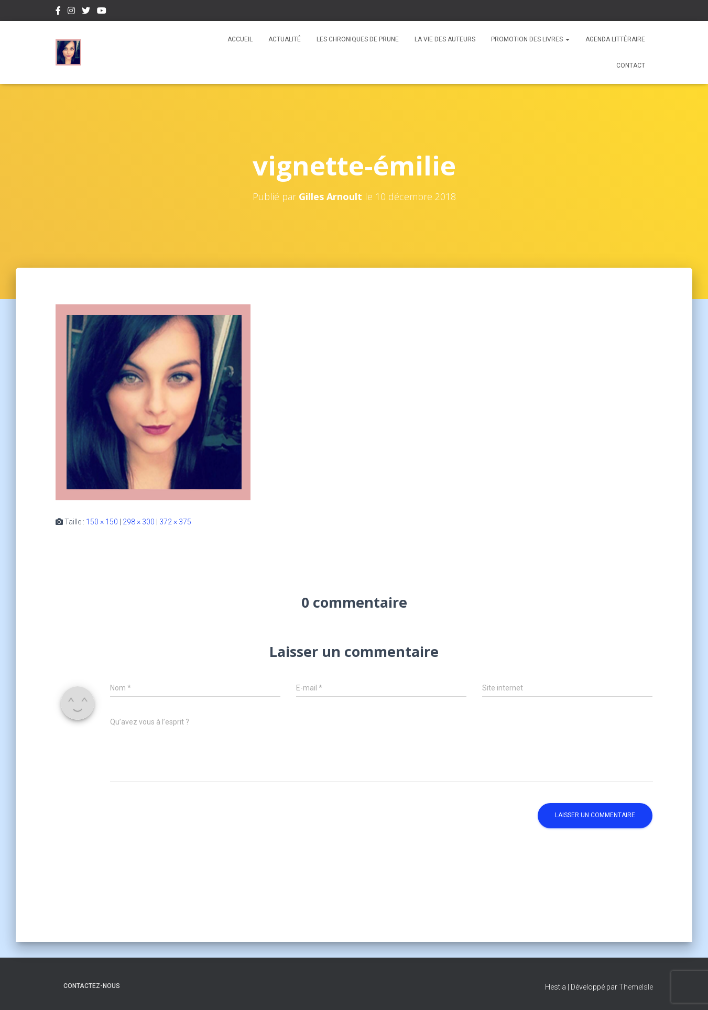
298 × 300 (139, 522)
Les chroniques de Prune (358, 39)
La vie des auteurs (445, 39)
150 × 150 (102, 522)
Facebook (58, 12)
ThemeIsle (636, 987)
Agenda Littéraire (615, 39)
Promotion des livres (530, 39)
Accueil (240, 39)
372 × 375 (175, 522)
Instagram (71, 12)
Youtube (101, 12)
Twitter (86, 12)
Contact (630, 65)
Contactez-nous (91, 986)
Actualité (284, 39)
